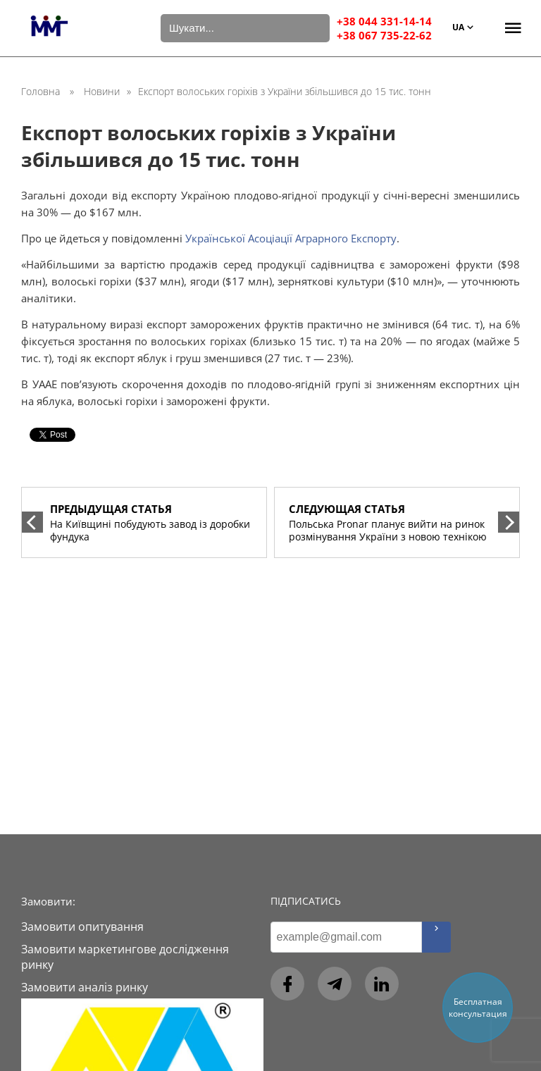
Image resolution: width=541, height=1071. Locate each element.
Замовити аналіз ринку (84, 987)
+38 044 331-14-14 (384, 21)
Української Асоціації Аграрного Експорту (291, 238)
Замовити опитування (82, 926)
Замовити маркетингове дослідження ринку (125, 956)
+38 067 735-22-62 (384, 35)
